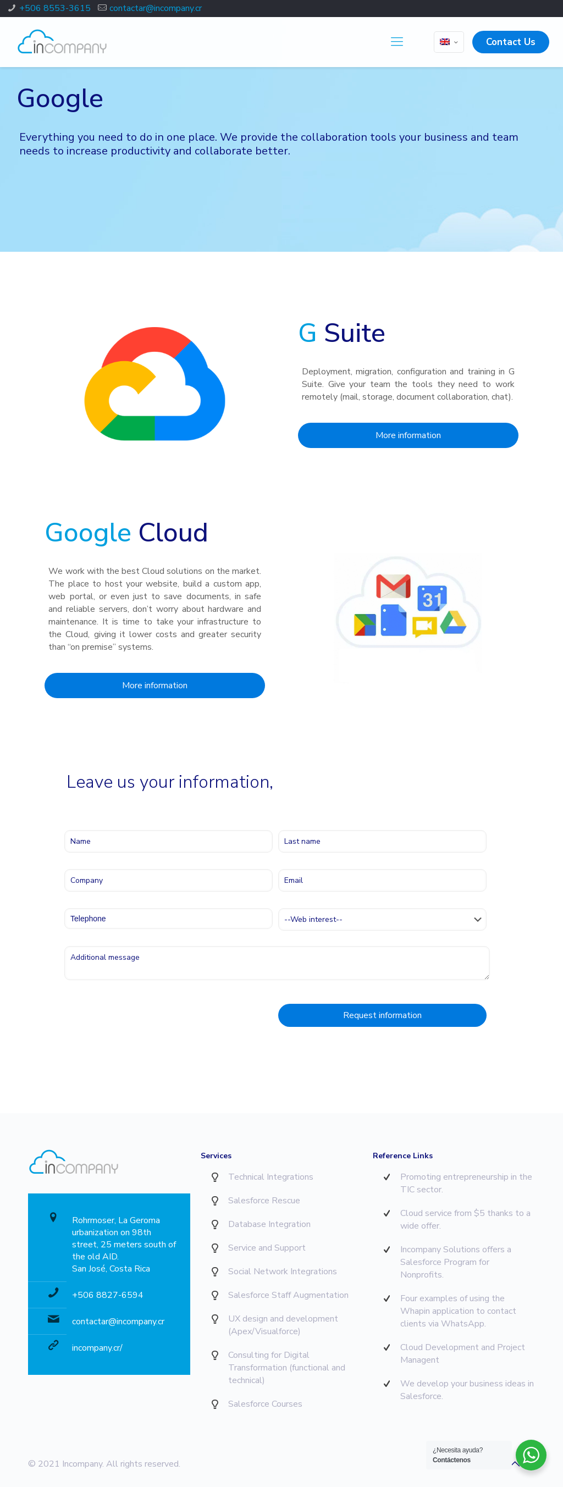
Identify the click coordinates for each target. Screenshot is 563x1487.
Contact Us (511, 42)
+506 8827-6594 (107, 1295)
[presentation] (147, 1018)
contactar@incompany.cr (155, 8)
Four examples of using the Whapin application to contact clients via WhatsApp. (458, 1311)
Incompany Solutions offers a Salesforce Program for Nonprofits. (455, 1262)
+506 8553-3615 (55, 8)
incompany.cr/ (97, 1348)
